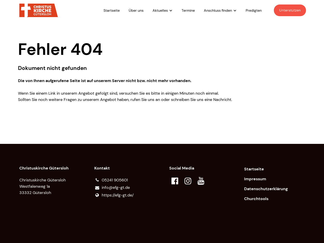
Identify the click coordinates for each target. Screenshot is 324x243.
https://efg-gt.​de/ (114, 195)
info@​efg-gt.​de (112, 188)
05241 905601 (111, 180)
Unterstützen (290, 10)
